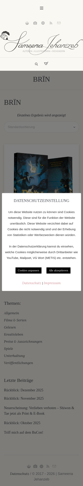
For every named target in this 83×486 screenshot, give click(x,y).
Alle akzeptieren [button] (58, 270)
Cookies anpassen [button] (28, 270)
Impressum (52, 283)
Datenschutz (32, 283)
